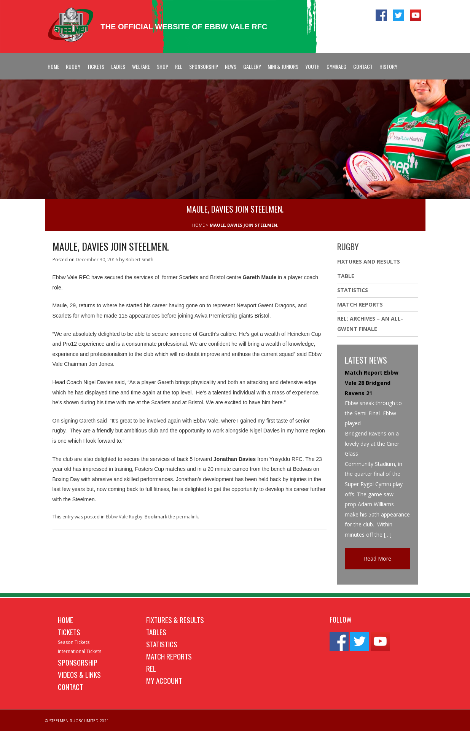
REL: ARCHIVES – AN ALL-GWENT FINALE (370, 323)
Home (53, 66)
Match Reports (360, 304)
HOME (198, 225)
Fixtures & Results (175, 619)
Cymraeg (336, 66)
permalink (187, 516)
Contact (363, 66)
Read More (377, 558)
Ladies (118, 66)
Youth (312, 66)
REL (178, 66)
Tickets (95, 66)
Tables (156, 631)
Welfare (141, 66)
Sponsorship (203, 66)
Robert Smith (139, 259)
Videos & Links (79, 674)
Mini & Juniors (283, 66)
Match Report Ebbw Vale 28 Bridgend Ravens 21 (371, 382)
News (230, 66)
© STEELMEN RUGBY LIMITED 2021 (77, 720)
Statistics (352, 290)
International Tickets (79, 651)
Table (345, 276)
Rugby (73, 66)
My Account (164, 680)
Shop (162, 66)
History (388, 66)
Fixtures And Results (368, 261)
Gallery (252, 66)
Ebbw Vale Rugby (124, 516)
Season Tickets (73, 642)
